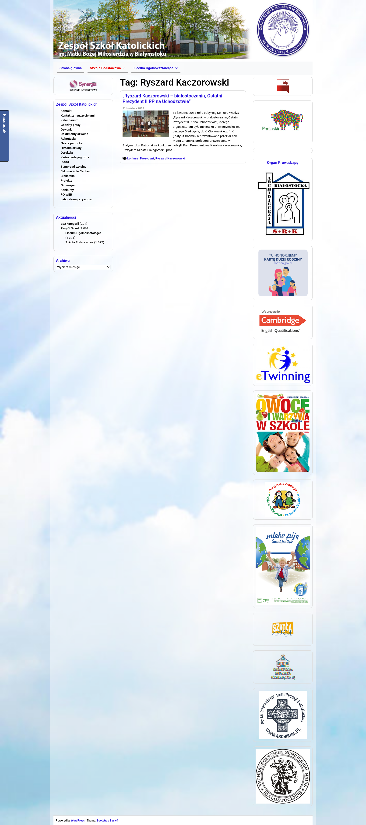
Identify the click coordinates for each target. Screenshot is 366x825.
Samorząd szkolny (73, 166)
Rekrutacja (68, 138)
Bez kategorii (70, 223)
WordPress (78, 820)
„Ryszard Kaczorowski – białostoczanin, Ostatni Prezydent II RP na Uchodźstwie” (172, 98)
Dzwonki (67, 129)
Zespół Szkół (70, 228)
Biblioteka (68, 176)
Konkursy (67, 190)
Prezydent (147, 158)
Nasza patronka (72, 143)
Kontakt (66, 111)
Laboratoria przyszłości (77, 199)
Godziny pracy (71, 125)
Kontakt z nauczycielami (78, 115)
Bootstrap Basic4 (107, 820)
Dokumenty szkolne (74, 134)
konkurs (132, 158)
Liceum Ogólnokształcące (83, 233)
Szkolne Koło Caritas (75, 171)
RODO (65, 162)
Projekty (66, 180)
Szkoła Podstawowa (79, 242)
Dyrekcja (67, 152)
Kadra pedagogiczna (75, 157)
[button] (108, 68)
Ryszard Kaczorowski (170, 158)
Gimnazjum (69, 185)
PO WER (66, 194)
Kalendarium (69, 120)
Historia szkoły (71, 148)
